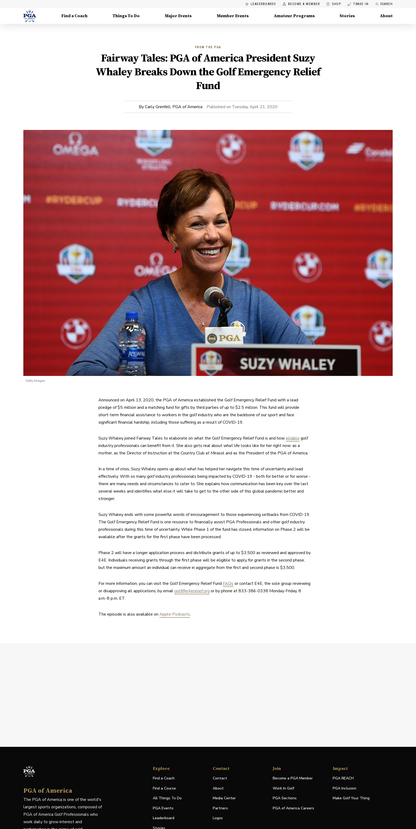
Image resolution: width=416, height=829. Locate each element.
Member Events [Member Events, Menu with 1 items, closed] (233, 16)
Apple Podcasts (174, 614)
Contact (220, 778)
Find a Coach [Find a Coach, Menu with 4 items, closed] (74, 16)
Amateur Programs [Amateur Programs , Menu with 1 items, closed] (294, 16)
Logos (218, 818)
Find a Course (164, 788)
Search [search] (384, 4)
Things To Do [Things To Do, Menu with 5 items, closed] (126, 16)
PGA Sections (285, 798)
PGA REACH (343, 778)
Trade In (358, 4)
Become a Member (301, 4)
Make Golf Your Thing (351, 798)
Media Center (224, 798)
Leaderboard (163, 818)
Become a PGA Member (293, 778)
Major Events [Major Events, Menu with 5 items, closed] (178, 16)
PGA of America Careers (293, 808)
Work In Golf (283, 788)
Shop (333, 4)
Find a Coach (164, 778)
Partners (220, 808)
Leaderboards (260, 4)
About (218, 788)
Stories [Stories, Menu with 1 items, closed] (347, 16)
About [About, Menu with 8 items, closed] (386, 16)
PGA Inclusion (344, 788)
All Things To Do (167, 798)
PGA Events (163, 808)
